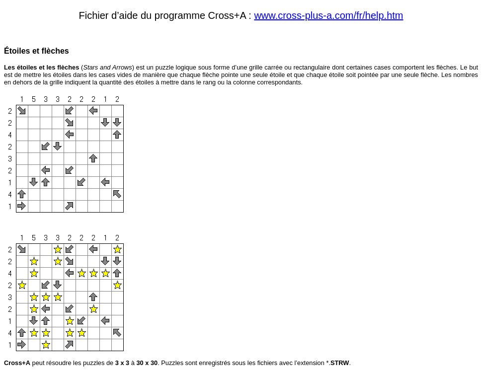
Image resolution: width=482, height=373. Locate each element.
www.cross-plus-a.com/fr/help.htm (328, 15)
